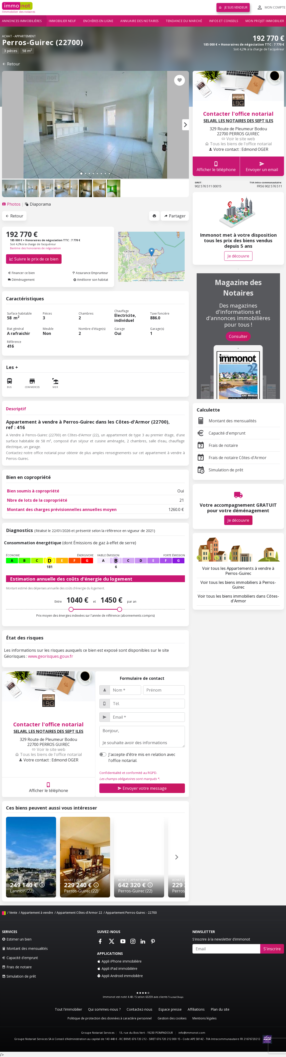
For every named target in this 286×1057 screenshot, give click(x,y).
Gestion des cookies (172, 1018)
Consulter (238, 336)
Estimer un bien (17, 939)
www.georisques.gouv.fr (50, 656)
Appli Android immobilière (120, 975)
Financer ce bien (21, 273)
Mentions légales (204, 1018)
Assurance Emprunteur (90, 273)
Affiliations (196, 1009)
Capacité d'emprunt (221, 433)
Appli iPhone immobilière (119, 961)
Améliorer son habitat (90, 280)
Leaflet (135, 280)
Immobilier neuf (62, 21)
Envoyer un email (262, 166)
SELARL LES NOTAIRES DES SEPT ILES (48, 731)
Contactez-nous (139, 1009)
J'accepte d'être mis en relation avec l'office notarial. (141, 757)
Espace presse (170, 1009)
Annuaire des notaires (139, 21)
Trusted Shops (175, 997)
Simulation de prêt (220, 470)
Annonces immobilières (22, 21)
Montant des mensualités (226, 421)
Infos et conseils (223, 21)
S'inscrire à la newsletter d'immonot (221, 939)
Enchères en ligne (98, 21)
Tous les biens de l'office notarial (48, 754)
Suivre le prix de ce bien (33, 259)
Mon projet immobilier (264, 21)
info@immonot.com (191, 1032)
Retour (11, 64)
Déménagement (21, 280)
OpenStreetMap (155, 280)
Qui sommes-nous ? (104, 1009)
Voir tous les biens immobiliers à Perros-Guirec (238, 585)
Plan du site (220, 1009)
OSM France (178, 280)
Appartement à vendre (37, 912)
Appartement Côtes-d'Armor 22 (79, 912)
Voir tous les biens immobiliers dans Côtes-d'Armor (238, 598)
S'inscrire (272, 949)
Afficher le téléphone (48, 787)
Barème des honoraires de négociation (35, 248)
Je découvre (238, 256)
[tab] (12, 204)
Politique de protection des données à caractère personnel (110, 1018)
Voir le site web (48, 749)
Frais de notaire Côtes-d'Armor (231, 458)
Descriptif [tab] (16, 409)
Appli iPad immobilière (117, 968)
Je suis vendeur (233, 7)
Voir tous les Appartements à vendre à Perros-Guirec (238, 571)
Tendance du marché (184, 21)
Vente (13, 912)
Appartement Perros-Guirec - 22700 (131, 912)
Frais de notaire (217, 445)
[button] (185, 124)
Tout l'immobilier (68, 1009)
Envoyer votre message (142, 788)
